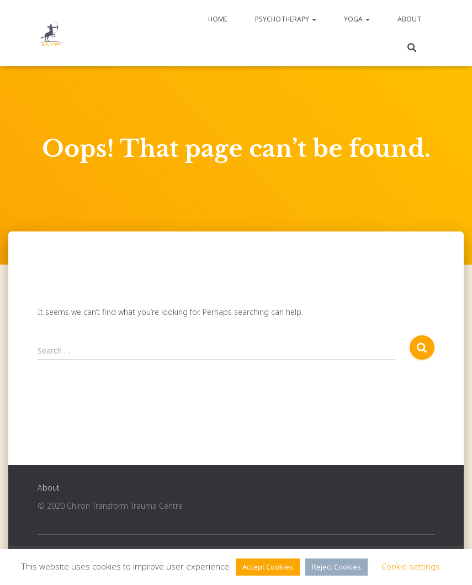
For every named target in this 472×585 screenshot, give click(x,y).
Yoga (357, 19)
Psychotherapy (285, 19)
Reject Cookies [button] (336, 567)
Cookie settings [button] (410, 566)
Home (217, 19)
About (409, 19)
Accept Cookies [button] (267, 567)
